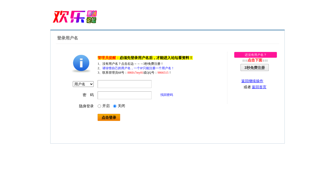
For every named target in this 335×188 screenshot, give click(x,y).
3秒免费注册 (254, 68)
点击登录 (109, 117)
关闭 (119, 106)
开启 (104, 106)
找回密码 (166, 95)
